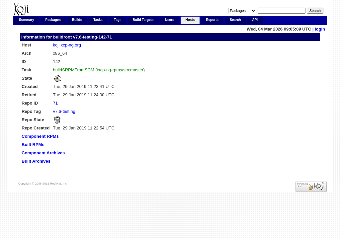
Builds (77, 20)
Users (169, 20)
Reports (212, 20)
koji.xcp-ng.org (67, 44)
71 (55, 103)
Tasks (98, 20)
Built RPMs (33, 144)
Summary (26, 20)
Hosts (190, 20)
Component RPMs (40, 136)
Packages (53, 20)
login (320, 29)
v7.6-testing (64, 111)
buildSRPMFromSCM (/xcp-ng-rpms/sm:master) (99, 69)
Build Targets (143, 20)
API (255, 20)
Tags (118, 20)
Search (235, 20)
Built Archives (36, 161)
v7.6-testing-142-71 (92, 37)
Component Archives (43, 152)
